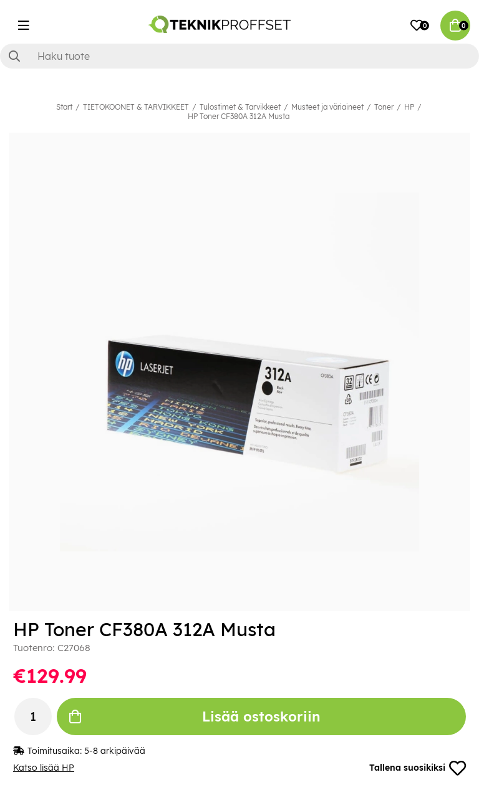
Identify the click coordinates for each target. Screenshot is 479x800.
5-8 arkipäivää (114, 750)
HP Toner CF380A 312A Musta (238, 116)
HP (409, 107)
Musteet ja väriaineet (327, 107)
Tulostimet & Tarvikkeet (240, 107)
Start (64, 107)
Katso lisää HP (43, 768)
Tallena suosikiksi (417, 768)
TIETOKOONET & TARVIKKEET (136, 107)
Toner (384, 107)
